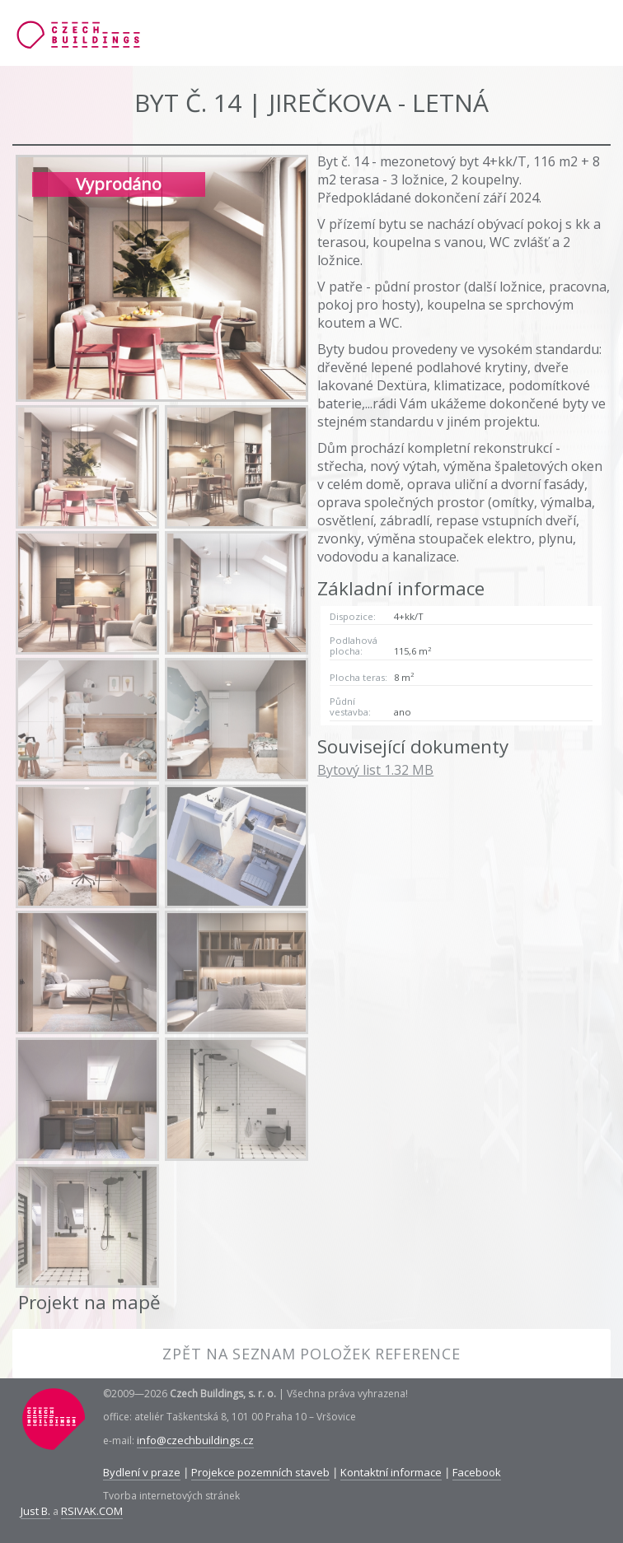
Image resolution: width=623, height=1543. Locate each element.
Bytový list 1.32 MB (375, 770)
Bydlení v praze (141, 1472)
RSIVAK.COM (92, 1510)
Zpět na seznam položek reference (311, 1354)
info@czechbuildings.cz (195, 1440)
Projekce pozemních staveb (260, 1472)
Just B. (35, 1510)
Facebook (476, 1472)
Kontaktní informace (391, 1472)
